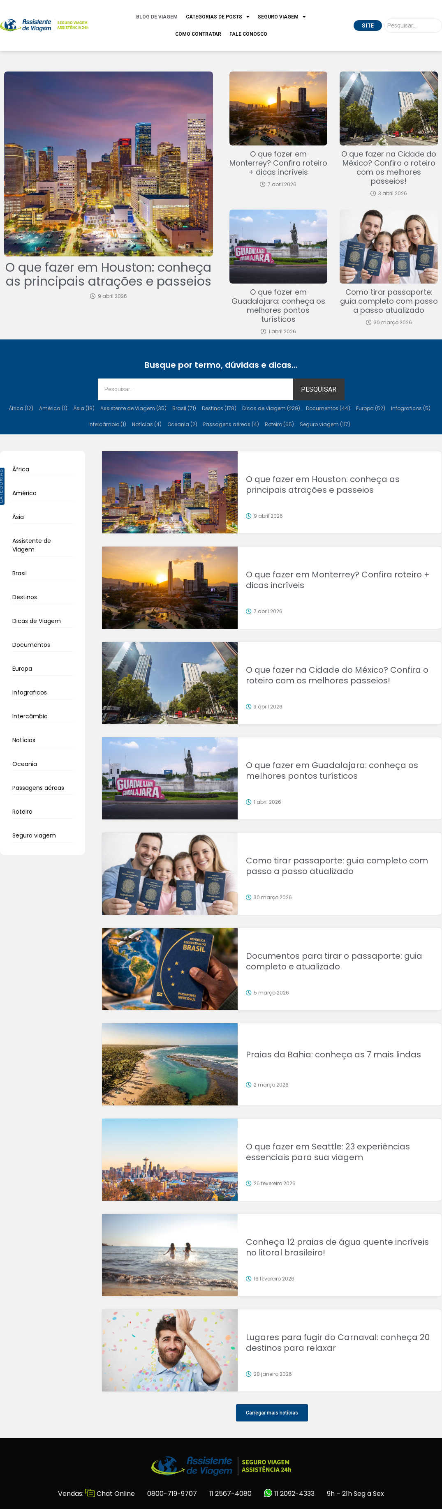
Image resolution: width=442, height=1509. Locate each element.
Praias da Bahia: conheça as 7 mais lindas (333, 1054)
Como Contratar (198, 34)
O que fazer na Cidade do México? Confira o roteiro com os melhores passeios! (388, 167)
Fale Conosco (248, 34)
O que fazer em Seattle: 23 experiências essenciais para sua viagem (328, 1152)
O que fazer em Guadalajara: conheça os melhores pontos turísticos (278, 305)
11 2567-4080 (230, 1493)
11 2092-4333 (289, 1493)
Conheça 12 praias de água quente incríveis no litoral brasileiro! (337, 1247)
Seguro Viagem (282, 16)
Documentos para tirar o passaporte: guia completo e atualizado (334, 961)
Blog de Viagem (157, 17)
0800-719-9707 (172, 1493)
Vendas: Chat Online (96, 1493)
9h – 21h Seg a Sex (355, 1493)
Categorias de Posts (218, 16)
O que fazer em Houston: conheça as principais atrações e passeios (108, 274)
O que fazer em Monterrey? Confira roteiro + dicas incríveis (278, 163)
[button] (272, 1412)
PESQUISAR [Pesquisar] (318, 389)
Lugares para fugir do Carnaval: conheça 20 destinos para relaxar (338, 1342)
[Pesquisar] (413, 25)
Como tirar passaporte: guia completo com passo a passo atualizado (389, 301)
